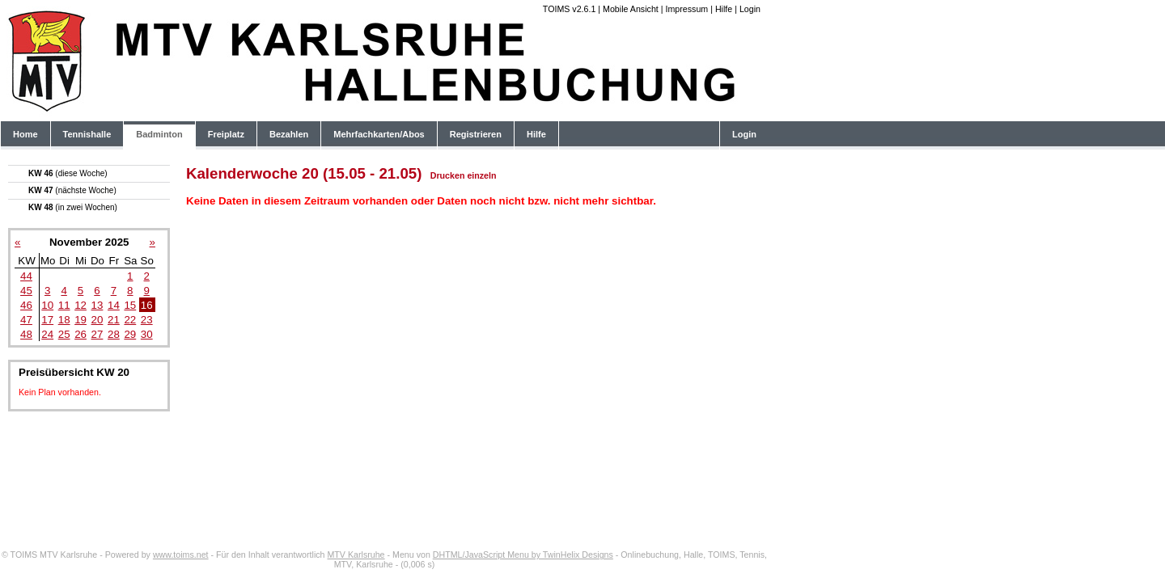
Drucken (447, 175)
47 (26, 320)
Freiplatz (226, 134)
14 (114, 305)
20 (97, 320)
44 (26, 276)
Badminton (159, 134)
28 (114, 334)
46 (26, 305)
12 (80, 305)
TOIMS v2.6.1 (569, 9)
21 (114, 320)
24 (47, 334)
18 (64, 320)
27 (97, 334)
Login (749, 9)
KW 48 (72, 207)
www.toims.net (181, 554)
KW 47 (72, 190)
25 (64, 334)
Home (25, 134)
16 (147, 305)
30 (147, 334)
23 (147, 320)
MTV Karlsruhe (355, 554)
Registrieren (476, 134)
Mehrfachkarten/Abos (378, 134)
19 (80, 320)
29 (130, 334)
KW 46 (68, 173)
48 (26, 334)
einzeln (481, 175)
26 (80, 334)
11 (64, 305)
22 (130, 320)
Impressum (686, 9)
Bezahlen (288, 134)
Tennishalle (87, 134)
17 (47, 320)
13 (97, 305)
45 (26, 291)
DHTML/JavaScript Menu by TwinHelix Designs (523, 554)
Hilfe (723, 9)
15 (130, 305)
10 (47, 305)
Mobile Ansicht (631, 9)
